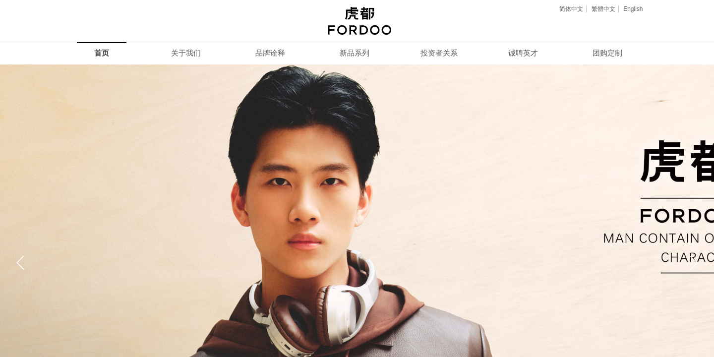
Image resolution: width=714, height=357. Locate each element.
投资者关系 (439, 53)
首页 (101, 53)
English (633, 8)
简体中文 (571, 8)
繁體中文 (603, 8)
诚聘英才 (523, 53)
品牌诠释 (270, 53)
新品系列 (354, 53)
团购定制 (607, 53)
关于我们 (186, 53)
